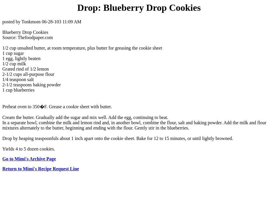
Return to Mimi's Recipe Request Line (40, 168)
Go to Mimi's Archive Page (29, 158)
